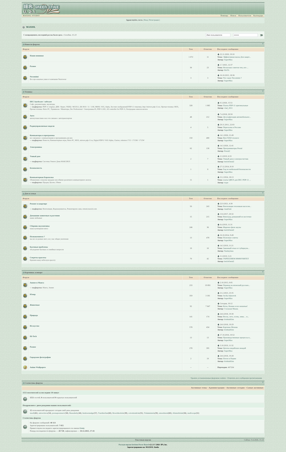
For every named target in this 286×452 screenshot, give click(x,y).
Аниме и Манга (37, 283)
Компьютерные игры (58, 140)
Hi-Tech (33, 336)
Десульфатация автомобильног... (237, 117)
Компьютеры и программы (42, 135)
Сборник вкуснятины (40, 226)
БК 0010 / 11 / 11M (87, 107)
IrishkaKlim (229, 319)
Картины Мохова (230, 327)
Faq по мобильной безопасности (237, 169)
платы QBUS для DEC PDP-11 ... (237, 180)
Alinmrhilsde (178, 413)
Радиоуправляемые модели (42, 126)
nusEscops (192, 413)
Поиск (233, 16)
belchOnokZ (229, 161)
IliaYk (226, 70)
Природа (34, 315)
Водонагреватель (59, 209)
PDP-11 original (49, 107)
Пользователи (244, 16)
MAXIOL (31, 27)
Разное (33, 66)
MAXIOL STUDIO (31, 16)
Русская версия (125, 445)
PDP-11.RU (101, 109)
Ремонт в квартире (38, 204)
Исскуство (34, 326)
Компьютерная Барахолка (42, 177)
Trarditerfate (103, 413)
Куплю (52, 182)
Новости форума (32, 44)
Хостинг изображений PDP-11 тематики (126, 107)
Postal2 (227, 151)
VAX (102, 107)
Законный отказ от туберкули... (236, 248)
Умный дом (35, 156)
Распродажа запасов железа (137, 109)
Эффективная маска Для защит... (237, 57)
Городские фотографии (40, 357)
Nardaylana (228, 251)
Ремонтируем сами (74, 209)
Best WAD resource (231, 138)
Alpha (107, 107)
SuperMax (228, 60)
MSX (77, 140)
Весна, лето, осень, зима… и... (236, 316)
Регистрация (154, 20)
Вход (146, 20)
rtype (226, 182)
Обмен (58, 182)
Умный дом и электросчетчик (235, 159)
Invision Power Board (140, 445)
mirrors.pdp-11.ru (86, 140)
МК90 (97, 107)
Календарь (258, 16)
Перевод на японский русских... (236, 285)
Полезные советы (230, 237)
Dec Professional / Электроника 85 (83, 109)
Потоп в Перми (229, 358)
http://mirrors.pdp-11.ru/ (151, 107)
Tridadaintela (149, 413)
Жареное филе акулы (232, 227)
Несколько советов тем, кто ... (235, 67)
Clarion (117, 140)
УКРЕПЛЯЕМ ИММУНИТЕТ (236, 258)
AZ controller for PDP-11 (116, 109)
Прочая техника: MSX (169, 107)
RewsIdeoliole (118, 413)
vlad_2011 (228, 108)
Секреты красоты (38, 257)
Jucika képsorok (229, 295)
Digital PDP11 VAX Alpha (103, 140)
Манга (45, 288)
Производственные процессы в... (237, 337)
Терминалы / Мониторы (60, 109)
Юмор (33, 294)
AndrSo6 (227, 209)
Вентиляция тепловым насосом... (237, 206)
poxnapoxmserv (58, 413)
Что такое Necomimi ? (232, 78)
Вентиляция (47, 209)
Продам (46, 182)
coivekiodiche (134, 413)
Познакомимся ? (37, 236)
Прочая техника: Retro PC (40, 109)
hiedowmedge (88, 413)
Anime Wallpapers (38, 367)
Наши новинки (37, 56)
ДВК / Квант (60, 107)
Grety (82, 428)
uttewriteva (43, 413)
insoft (32, 413)
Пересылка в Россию (232, 127)
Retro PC (70, 140)
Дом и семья (30, 193)
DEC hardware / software (41, 101)
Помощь (224, 16)
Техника (28, 92)
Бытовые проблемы (39, 247)
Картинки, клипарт (33, 272)
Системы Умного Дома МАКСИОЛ (56, 161)
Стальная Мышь (231, 309)
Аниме (51, 288)
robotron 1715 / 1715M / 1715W (132, 140)
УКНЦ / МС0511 (72, 107)
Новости (46, 140)
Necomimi (34, 76)
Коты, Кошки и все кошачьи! (235, 306)
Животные (35, 305)
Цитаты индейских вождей (234, 348)
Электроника (36, 147)
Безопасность (36, 168)
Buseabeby (73, 413)
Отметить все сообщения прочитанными (244, 378)
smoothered (163, 413)
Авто (32, 116)
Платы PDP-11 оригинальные (235, 105)
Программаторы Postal (232, 148)
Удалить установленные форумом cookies (208, 378)
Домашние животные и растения (45, 215)
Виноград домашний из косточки (237, 217)
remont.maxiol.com (89, 209)
